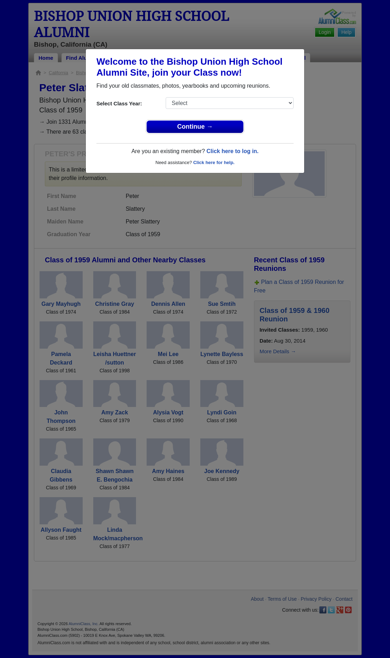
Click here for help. (214, 162)
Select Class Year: (119, 103)
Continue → (195, 126)
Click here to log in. (232, 151)
